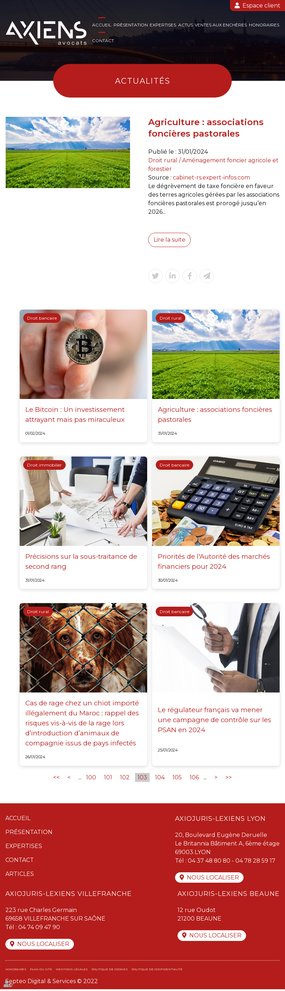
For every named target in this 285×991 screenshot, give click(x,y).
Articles (19, 874)
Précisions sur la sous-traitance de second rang (81, 561)
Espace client (261, 5)
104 (160, 778)
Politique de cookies (109, 971)
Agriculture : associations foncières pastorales (215, 414)
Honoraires (264, 25)
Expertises (163, 25)
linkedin (270, 510)
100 (91, 778)
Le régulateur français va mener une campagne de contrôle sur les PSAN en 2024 (214, 720)
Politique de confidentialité (156, 971)
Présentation (131, 25)
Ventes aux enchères (221, 25)
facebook (270, 481)
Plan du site (41, 971)
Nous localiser (213, 878)
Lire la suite (170, 239)
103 (142, 778)
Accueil (101, 25)
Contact (103, 40)
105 (177, 778)
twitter (270, 495)
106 (194, 778)
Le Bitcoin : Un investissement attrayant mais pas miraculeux (75, 414)
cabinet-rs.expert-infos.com (212, 177)
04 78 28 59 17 (256, 861)
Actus (185, 25)
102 (125, 778)
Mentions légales (72, 971)
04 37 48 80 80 (209, 861)
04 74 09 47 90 (39, 928)
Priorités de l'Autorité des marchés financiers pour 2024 (214, 561)
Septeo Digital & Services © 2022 (51, 983)
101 (108, 778)
